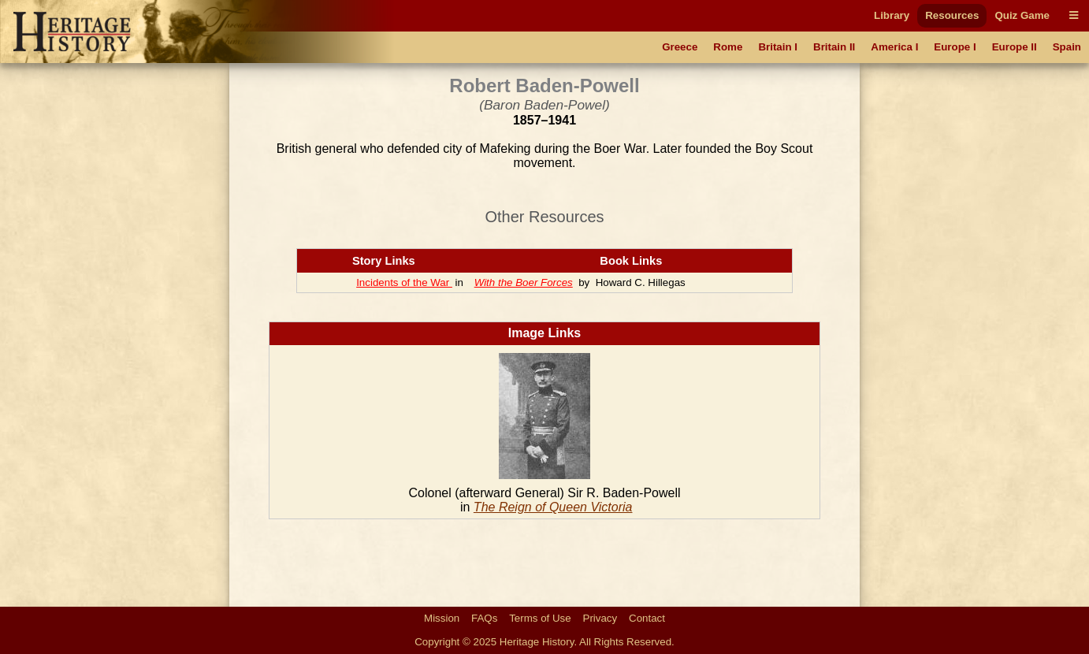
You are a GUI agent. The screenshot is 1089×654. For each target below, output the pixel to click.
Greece (679, 47)
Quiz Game (1022, 15)
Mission (441, 618)
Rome (727, 47)
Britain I (777, 47)
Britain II (834, 47)
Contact (647, 618)
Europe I (955, 47)
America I (894, 47)
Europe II (1014, 47)
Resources (952, 15)
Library (891, 15)
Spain (1067, 47)
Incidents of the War (404, 282)
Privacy (600, 618)
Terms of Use (540, 618)
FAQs (484, 618)
